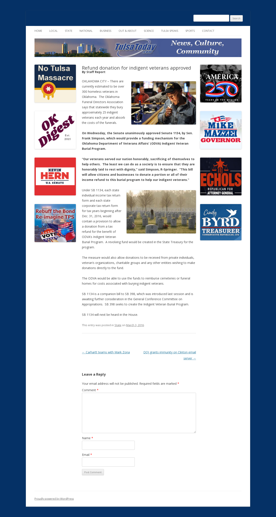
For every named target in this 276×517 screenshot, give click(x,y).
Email (87, 455)
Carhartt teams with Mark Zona (106, 352)
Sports (190, 31)
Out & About (127, 31)
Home (38, 31)
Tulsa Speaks (169, 31)
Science (149, 31)
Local (53, 31)
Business (105, 31)
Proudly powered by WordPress (54, 499)
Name (87, 438)
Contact (208, 31)
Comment (90, 390)
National (86, 31)
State (68, 31)
